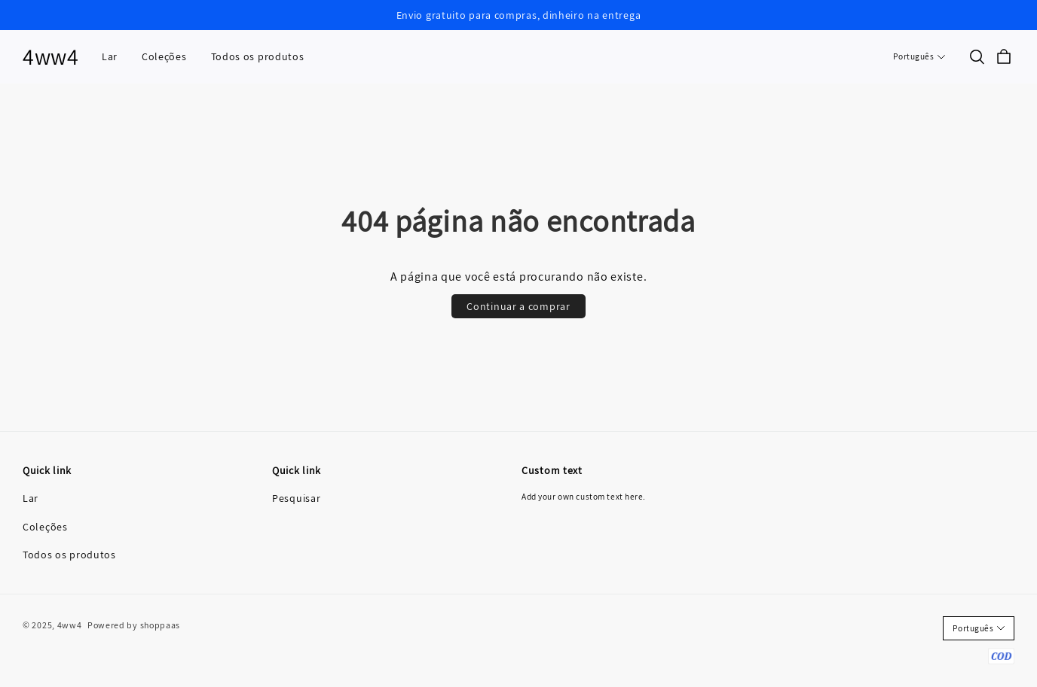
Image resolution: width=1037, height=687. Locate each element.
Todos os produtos (257, 56)
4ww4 (51, 56)
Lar (110, 56)
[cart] (1003, 57)
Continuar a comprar (518, 306)
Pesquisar (296, 498)
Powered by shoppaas (133, 625)
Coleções (164, 56)
